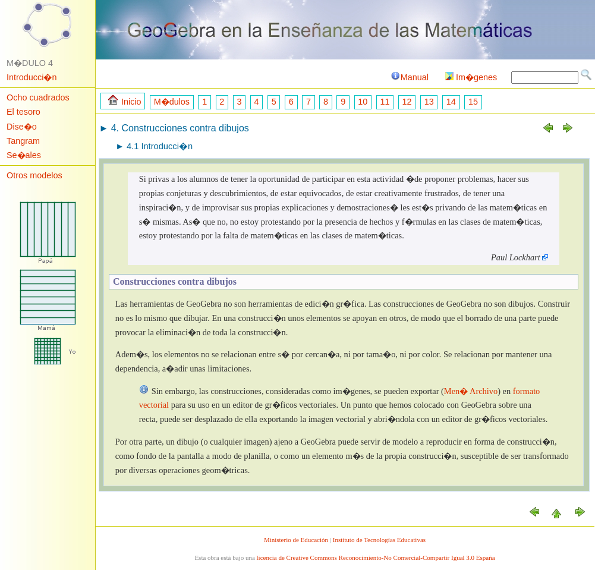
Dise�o (22, 126)
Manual (409, 77)
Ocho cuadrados (38, 97)
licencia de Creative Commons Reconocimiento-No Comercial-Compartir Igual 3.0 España (376, 557)
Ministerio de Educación (296, 539)
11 (384, 101)
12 (407, 101)
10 (362, 101)
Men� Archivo (471, 391)
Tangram (23, 141)
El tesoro (23, 111)
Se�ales (24, 155)
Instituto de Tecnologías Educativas (379, 539)
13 (429, 101)
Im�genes (471, 77)
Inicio (124, 100)
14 (451, 101)
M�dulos (172, 101)
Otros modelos (34, 175)
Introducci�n (31, 77)
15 (473, 101)
